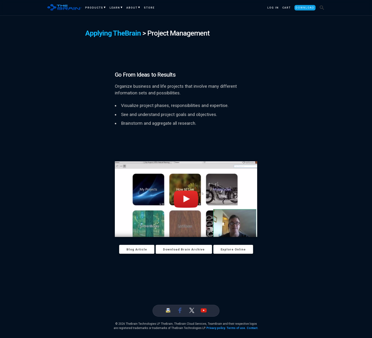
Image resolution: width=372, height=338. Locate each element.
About (132, 7)
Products (94, 7)
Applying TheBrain (113, 33)
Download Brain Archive (184, 249)
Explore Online (233, 249)
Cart (286, 7)
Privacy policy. (216, 328)
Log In (273, 7)
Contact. (252, 328)
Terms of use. (236, 328)
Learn (115, 7)
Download (305, 7)
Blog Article (136, 249)
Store (149, 7)
